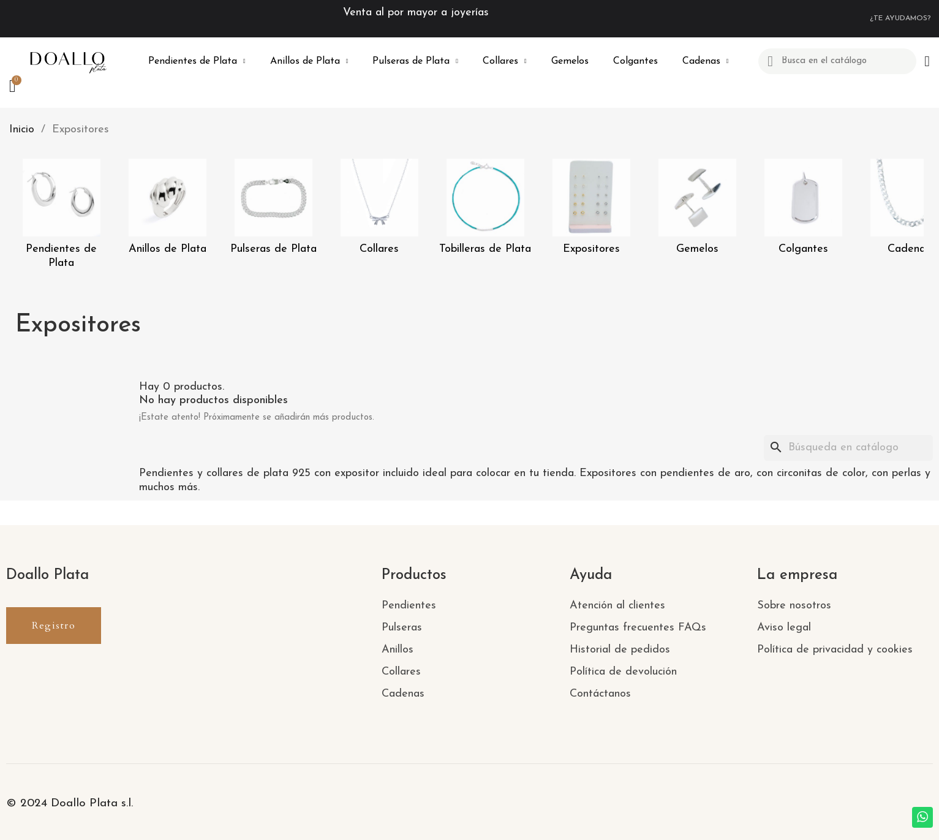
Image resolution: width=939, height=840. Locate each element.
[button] (53, 625)
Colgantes (635, 61)
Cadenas (705, 61)
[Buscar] (848, 448)
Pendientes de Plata (197, 61)
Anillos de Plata (309, 61)
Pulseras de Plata (415, 61)
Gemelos (570, 61)
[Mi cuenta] (927, 61)
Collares (505, 61)
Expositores (591, 249)
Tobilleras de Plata (485, 249)
